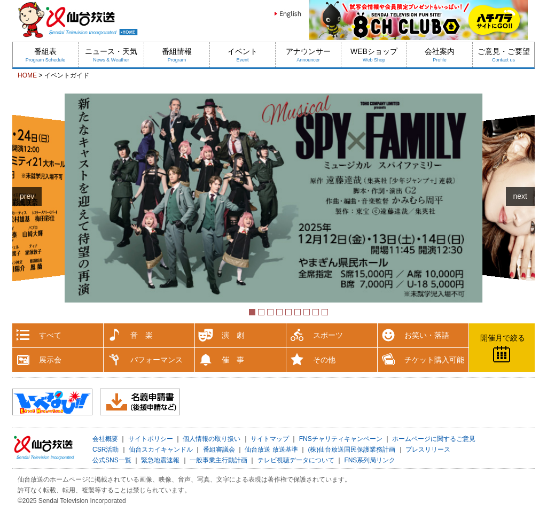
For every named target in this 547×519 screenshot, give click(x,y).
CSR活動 (105, 449)
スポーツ (328, 335)
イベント (242, 55)
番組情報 (177, 55)
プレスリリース (427, 449)
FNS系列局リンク (369, 460)
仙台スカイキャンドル (161, 449)
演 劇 (233, 335)
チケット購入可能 (434, 359)
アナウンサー (308, 55)
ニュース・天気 (111, 55)
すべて (50, 335)
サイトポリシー (150, 439)
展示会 (50, 359)
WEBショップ (373, 55)
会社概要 (105, 439)
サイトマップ (270, 439)
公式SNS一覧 (111, 460)
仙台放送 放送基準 (271, 449)
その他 (324, 359)
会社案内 (440, 55)
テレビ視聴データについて (295, 460)
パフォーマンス (156, 359)
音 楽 (141, 335)
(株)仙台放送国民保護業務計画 (351, 449)
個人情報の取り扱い (211, 439)
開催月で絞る (502, 338)
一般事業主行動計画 (218, 460)
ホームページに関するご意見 (433, 439)
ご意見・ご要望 (504, 55)
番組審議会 (219, 449)
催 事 (233, 359)
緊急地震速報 (160, 460)
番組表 (46, 55)
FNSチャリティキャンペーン (340, 439)
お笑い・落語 (426, 335)
